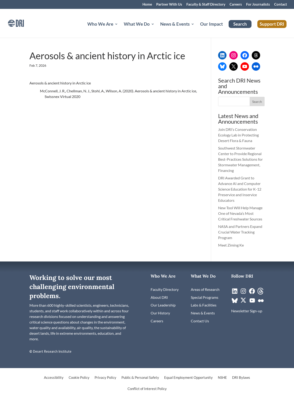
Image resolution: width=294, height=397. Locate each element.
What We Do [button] (137, 24)
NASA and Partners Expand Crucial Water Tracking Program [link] (240, 232)
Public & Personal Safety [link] (140, 378)
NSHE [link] (222, 378)
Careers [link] (236, 4)
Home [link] (147, 4)
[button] (257, 101)
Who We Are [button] (100, 24)
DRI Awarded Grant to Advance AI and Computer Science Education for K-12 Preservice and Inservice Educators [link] (239, 189)
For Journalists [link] (258, 4)
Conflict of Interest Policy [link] (147, 389)
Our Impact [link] (211, 24)
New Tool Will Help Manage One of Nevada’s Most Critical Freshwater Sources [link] (240, 213)
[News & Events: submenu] (196, 29)
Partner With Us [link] (169, 4)
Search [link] (240, 24)
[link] (22, 23)
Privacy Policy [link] (105, 378)
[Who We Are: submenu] (120, 29)
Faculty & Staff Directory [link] (205, 4)
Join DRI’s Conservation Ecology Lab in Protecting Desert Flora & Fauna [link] (238, 135)
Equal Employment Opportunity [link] (188, 378)
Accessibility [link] (54, 378)
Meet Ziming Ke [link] (231, 245)
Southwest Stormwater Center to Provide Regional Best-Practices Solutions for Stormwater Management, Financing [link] (240, 159)
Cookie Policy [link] (79, 378)
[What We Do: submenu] (156, 29)
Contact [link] (280, 4)
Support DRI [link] (272, 24)
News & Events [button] (175, 24)
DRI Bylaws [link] (241, 378)
